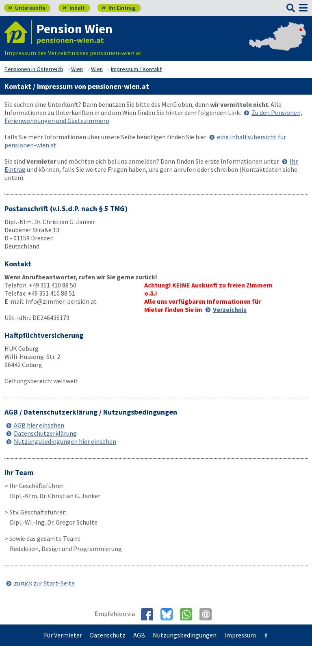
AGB (139, 635)
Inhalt (74, 7)
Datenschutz (108, 635)
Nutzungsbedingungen (185, 635)
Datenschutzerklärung (45, 433)
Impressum (240, 635)
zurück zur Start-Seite (44, 583)
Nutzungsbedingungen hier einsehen (65, 441)
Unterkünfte (27, 7)
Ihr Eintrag (118, 7)
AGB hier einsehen (39, 425)
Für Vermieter (63, 635)
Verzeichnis (230, 309)
